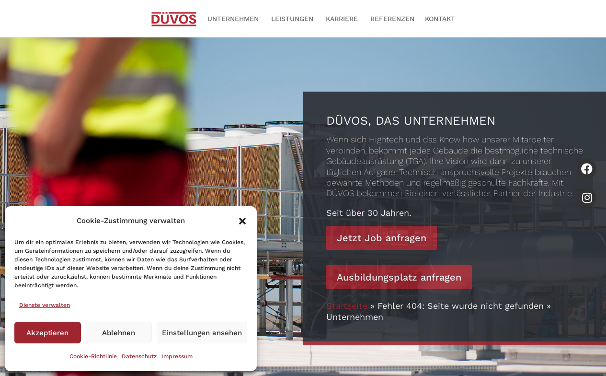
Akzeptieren (47, 333)
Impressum (177, 356)
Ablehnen (118, 333)
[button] (242, 221)
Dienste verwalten (44, 305)
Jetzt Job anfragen (381, 238)
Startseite (346, 306)
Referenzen (392, 19)
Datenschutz (139, 356)
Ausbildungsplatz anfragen (399, 277)
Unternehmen (233, 19)
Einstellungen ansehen (202, 333)
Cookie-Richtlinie (93, 356)
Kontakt (440, 19)
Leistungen (292, 19)
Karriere (342, 19)
